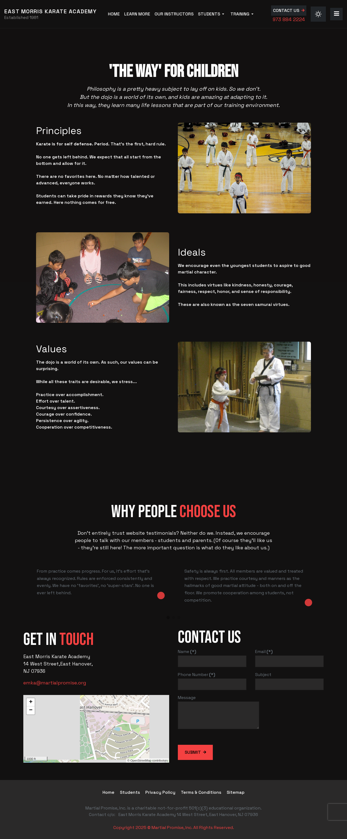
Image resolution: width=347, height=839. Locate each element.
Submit (193, 752)
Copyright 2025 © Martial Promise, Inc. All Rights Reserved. (173, 827)
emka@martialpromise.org (54, 683)
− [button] (31, 710)
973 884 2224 (286, 19)
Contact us (283, 10)
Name (187, 651)
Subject (263, 674)
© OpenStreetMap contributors (147, 760)
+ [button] (31, 702)
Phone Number (196, 674)
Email (264, 651)
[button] (210, 14)
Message (187, 697)
